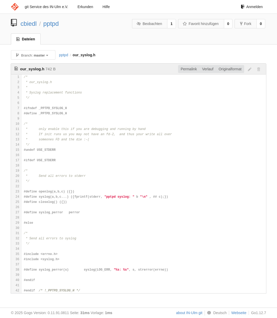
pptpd (51, 23)
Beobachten (149, 24)
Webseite (238, 313)
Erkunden (85, 7)
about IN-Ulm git (189, 313)
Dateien (25, 39)
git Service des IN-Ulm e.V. (46, 7)
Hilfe (106, 7)
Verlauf (207, 69)
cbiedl (29, 23)
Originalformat (230, 69)
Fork (245, 24)
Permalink (189, 69)
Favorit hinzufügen (201, 24)
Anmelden (252, 7)
